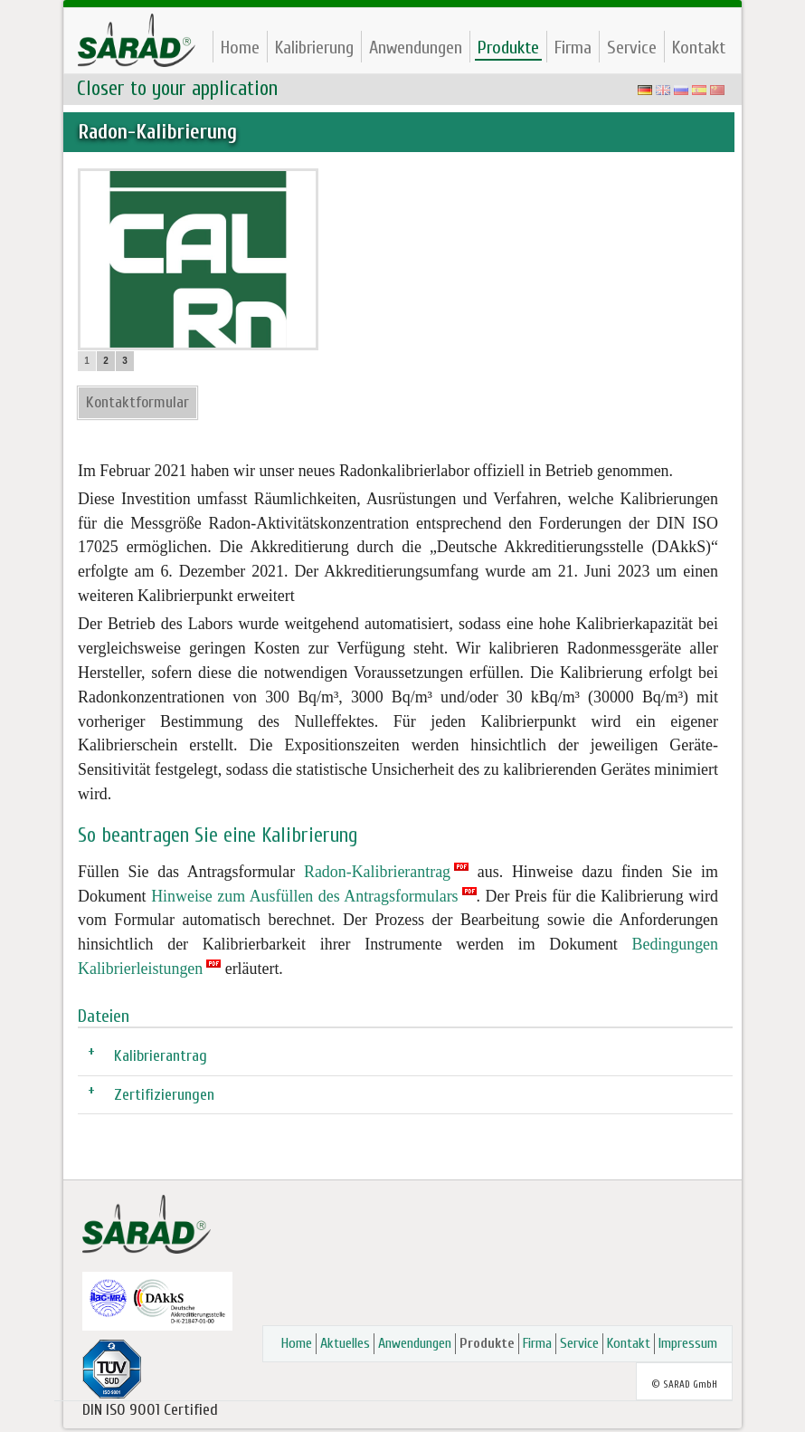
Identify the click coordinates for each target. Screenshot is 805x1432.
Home (240, 47)
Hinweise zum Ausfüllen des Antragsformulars (304, 896)
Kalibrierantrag (160, 1055)
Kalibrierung (314, 47)
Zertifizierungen (164, 1094)
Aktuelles (345, 1343)
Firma (573, 47)
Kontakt (698, 47)
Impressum (687, 1343)
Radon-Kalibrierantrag (377, 872)
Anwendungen (415, 47)
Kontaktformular (137, 402)
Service (632, 47)
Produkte (508, 47)
